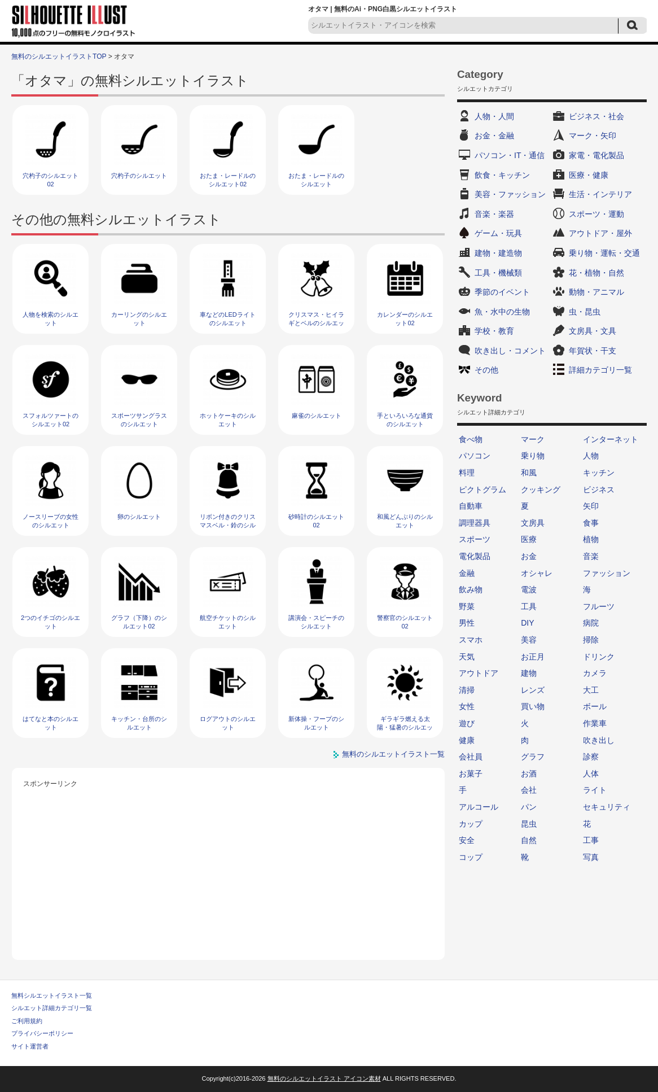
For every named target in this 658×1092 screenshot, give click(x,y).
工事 (591, 840)
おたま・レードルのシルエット (316, 179)
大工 (591, 689)
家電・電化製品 (596, 155)
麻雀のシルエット (316, 415)
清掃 (467, 689)
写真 (591, 857)
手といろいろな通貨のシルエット (405, 419)
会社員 (470, 756)
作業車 (595, 723)
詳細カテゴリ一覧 (600, 369)
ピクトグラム (482, 489)
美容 (529, 639)
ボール (595, 706)
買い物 (533, 706)
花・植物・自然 (596, 272)
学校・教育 (494, 330)
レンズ (533, 689)
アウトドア (478, 673)
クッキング (540, 489)
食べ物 (470, 439)
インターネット (610, 439)
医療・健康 (588, 175)
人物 (591, 455)
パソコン (474, 455)
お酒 (529, 773)
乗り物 (533, 455)
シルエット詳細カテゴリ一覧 (51, 1007)
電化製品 (474, 556)
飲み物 (470, 589)
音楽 (591, 556)
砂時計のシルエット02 (316, 520)
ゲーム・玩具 (498, 233)
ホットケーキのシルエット (228, 419)
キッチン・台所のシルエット (139, 723)
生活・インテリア (600, 194)
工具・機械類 (498, 272)
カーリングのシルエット (139, 318)
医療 (529, 539)
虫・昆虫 (584, 311)
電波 (529, 589)
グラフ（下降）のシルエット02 (139, 622)
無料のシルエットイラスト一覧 (393, 754)
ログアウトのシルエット (228, 723)
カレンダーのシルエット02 (405, 318)
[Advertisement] (228, 869)
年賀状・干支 (592, 350)
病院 (591, 622)
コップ (470, 857)
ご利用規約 (26, 1020)
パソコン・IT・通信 (510, 155)
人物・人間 (494, 116)
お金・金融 (494, 135)
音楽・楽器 (494, 214)
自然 (529, 840)
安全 (467, 840)
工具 (529, 606)
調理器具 (474, 522)
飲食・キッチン (502, 175)
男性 (467, 622)
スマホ (470, 639)
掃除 (591, 639)
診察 (591, 756)
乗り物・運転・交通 (604, 252)
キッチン (599, 472)
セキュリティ (606, 806)
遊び (467, 723)
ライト (595, 789)
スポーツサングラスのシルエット (139, 419)
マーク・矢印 (592, 135)
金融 (467, 573)
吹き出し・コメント (510, 350)
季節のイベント (502, 291)
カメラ (595, 673)
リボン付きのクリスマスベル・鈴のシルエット (228, 525)
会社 (529, 789)
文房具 (533, 522)
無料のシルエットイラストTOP (58, 56)
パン (529, 806)
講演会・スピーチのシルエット (316, 622)
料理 (467, 472)
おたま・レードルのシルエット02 (228, 179)
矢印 (591, 505)
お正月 (533, 656)
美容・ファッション (510, 194)
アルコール (478, 806)
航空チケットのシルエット (228, 622)
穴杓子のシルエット (139, 175)
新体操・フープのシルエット (316, 723)
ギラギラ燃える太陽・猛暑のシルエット (405, 727)
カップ (470, 823)
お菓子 (470, 773)
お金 (529, 556)
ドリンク (599, 656)
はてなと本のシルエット (50, 723)
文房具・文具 (592, 330)
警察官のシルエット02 (405, 622)
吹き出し (599, 740)
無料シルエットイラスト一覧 (51, 995)
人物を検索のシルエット (50, 318)
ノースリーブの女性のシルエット (50, 520)
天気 (467, 656)
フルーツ (599, 606)
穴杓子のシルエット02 (50, 179)
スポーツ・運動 (596, 214)
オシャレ (536, 573)
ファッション (606, 573)
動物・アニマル (596, 291)
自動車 (470, 505)
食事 (591, 522)
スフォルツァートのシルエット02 (50, 419)
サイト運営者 (30, 1046)
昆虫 (529, 823)
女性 (467, 706)
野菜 (467, 606)
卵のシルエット (139, 516)
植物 (591, 539)
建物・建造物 (498, 252)
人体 (591, 773)
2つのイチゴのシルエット (50, 622)
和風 (529, 472)
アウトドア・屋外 (600, 233)
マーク (533, 439)
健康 (467, 740)
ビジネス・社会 (596, 116)
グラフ (533, 756)
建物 (529, 673)
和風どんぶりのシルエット (405, 520)
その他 (486, 369)
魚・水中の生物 (502, 311)
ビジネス (599, 489)
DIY (527, 622)
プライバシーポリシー (42, 1033)
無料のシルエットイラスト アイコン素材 (324, 1078)
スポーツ (474, 539)
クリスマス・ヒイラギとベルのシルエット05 (316, 323)
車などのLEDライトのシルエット (227, 318)
